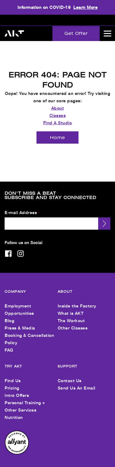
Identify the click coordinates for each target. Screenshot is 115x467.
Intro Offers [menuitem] (17, 390)
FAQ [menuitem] (9, 345)
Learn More (85, 7)
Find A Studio (57, 117)
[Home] (57, 132)
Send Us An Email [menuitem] (76, 383)
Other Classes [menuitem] (73, 323)
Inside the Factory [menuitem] (77, 300)
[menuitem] (17, 448)
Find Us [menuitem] (13, 375)
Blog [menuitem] (9, 315)
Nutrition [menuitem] (14, 412)
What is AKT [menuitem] (71, 308)
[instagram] (20, 248)
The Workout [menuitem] (71, 315)
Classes (57, 110)
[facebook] (8, 248)
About (57, 103)
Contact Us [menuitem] (70, 375)
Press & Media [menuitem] (20, 323)
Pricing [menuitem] (12, 383)
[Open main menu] (107, 33)
